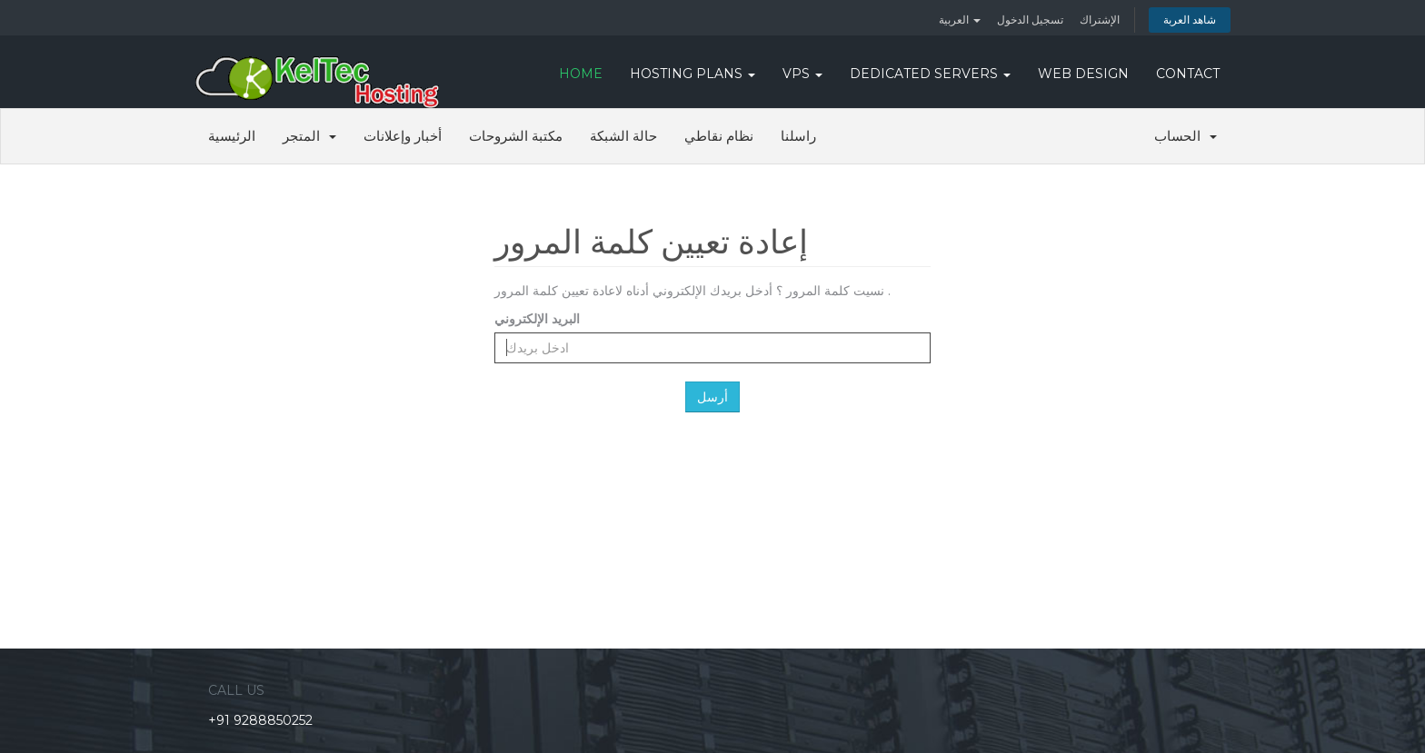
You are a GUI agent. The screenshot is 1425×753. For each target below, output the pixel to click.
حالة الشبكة (623, 135)
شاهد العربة (1189, 19)
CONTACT (1188, 73)
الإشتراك (1100, 19)
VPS (802, 73)
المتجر (309, 135)
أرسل (712, 397)
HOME (581, 73)
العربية (960, 19)
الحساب (1185, 135)
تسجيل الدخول (1030, 19)
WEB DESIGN (1083, 73)
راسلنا (798, 135)
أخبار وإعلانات (403, 135)
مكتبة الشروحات (516, 135)
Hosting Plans (692, 73)
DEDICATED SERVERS (930, 73)
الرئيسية (231, 135)
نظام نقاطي (718, 135)
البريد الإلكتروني (537, 318)
